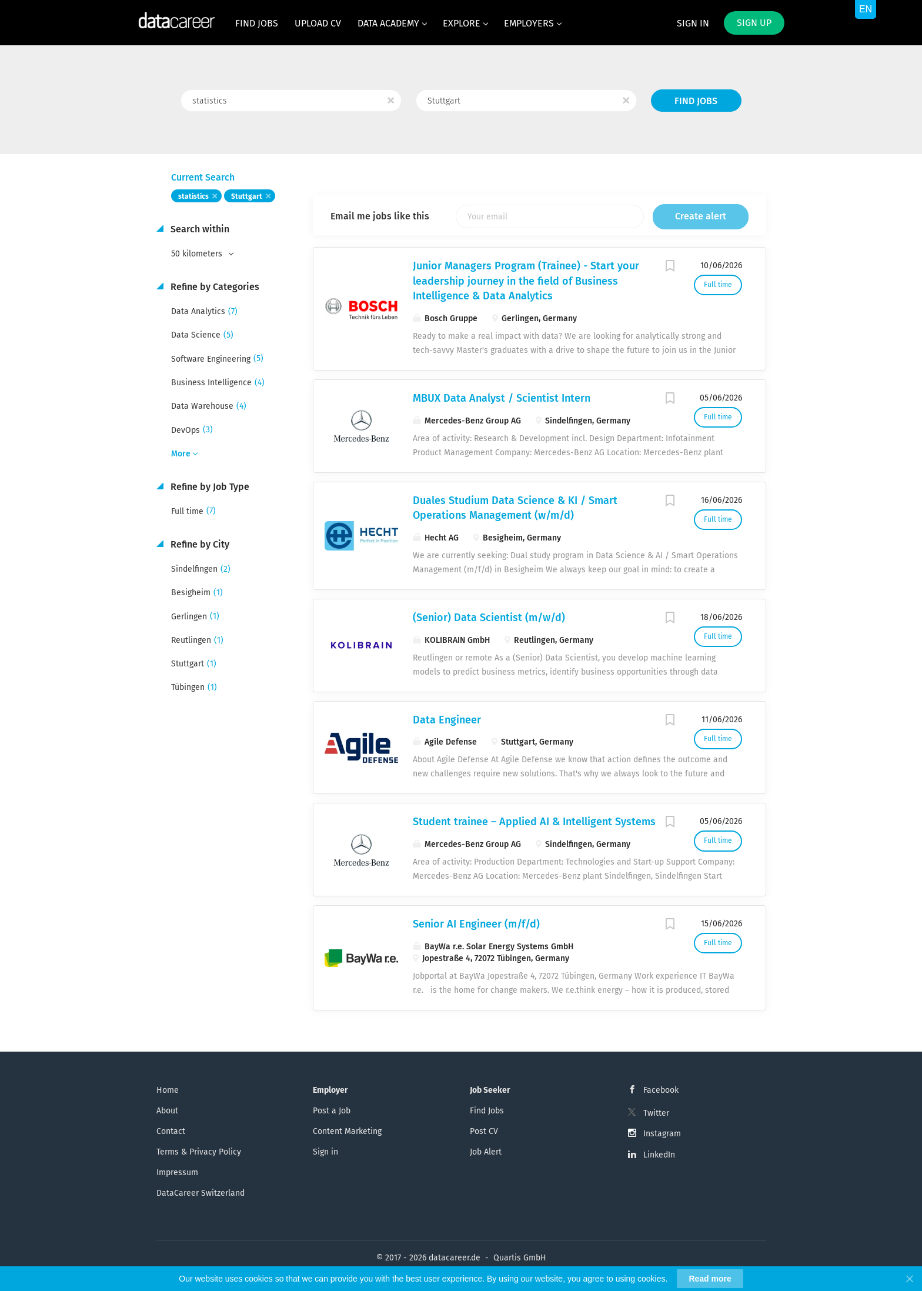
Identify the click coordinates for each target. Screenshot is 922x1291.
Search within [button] (198, 229)
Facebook (661, 1090)
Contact (170, 1131)
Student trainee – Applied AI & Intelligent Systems (534, 821)
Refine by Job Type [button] (208, 486)
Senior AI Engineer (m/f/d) (476, 924)
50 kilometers (198, 254)
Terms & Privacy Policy (198, 1152)
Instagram (662, 1134)
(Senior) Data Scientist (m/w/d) (489, 617)
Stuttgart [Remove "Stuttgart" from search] (246, 196)
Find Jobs (695, 100)
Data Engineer (447, 719)
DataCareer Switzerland (200, 1193)
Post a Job (331, 1111)
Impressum (177, 1172)
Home (167, 1090)
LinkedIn (659, 1155)
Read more (710, 1278)
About (167, 1111)
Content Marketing (347, 1131)
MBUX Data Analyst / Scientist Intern (501, 398)
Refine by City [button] (198, 544)
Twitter (656, 1113)
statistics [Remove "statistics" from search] (193, 196)
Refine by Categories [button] (213, 286)
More (181, 454)
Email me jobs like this (379, 216)
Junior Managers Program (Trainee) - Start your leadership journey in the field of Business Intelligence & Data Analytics (526, 280)
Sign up (754, 22)
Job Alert (486, 1152)
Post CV (484, 1131)
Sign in (693, 23)
